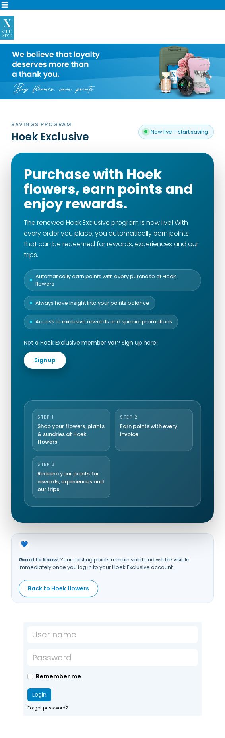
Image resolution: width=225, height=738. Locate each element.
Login (39, 695)
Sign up (45, 360)
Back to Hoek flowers (58, 588)
